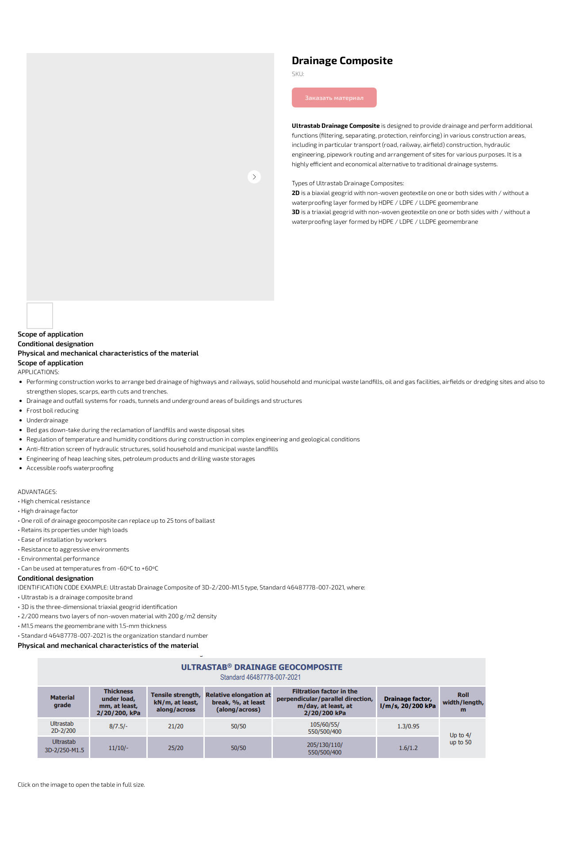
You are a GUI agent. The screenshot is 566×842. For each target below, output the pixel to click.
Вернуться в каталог (47, 13)
